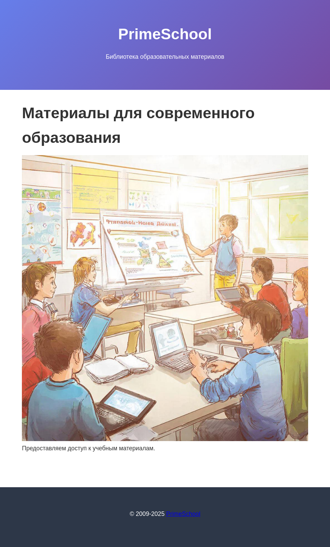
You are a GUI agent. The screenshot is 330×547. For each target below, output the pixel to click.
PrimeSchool (183, 513)
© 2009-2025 (148, 513)
